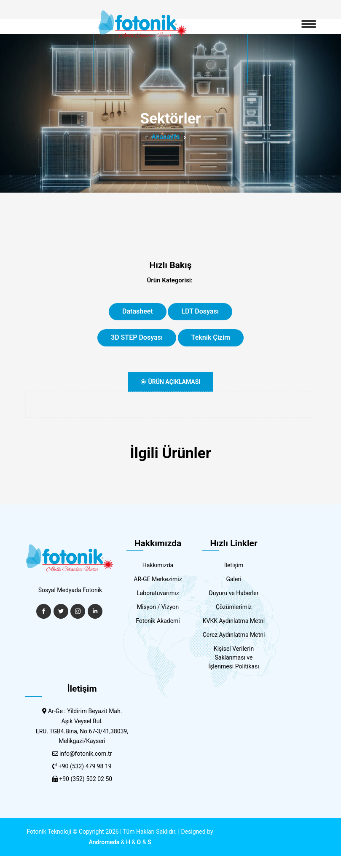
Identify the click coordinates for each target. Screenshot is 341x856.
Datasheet (137, 311)
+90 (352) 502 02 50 (85, 778)
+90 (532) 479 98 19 (85, 766)
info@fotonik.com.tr (85, 753)
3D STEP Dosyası (137, 337)
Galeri (233, 579)
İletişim (234, 565)
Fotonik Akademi (158, 620)
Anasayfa (165, 137)
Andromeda (104, 842)
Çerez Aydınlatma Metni (234, 634)
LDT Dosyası (200, 311)
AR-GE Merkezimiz (158, 579)
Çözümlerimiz (234, 607)
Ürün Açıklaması (171, 381)
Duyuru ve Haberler (234, 593)
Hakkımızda (157, 565)
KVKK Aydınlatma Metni (234, 620)
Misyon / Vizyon (158, 607)
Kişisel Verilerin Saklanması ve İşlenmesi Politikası (233, 657)
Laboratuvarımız (158, 593)
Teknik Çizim (210, 337)
